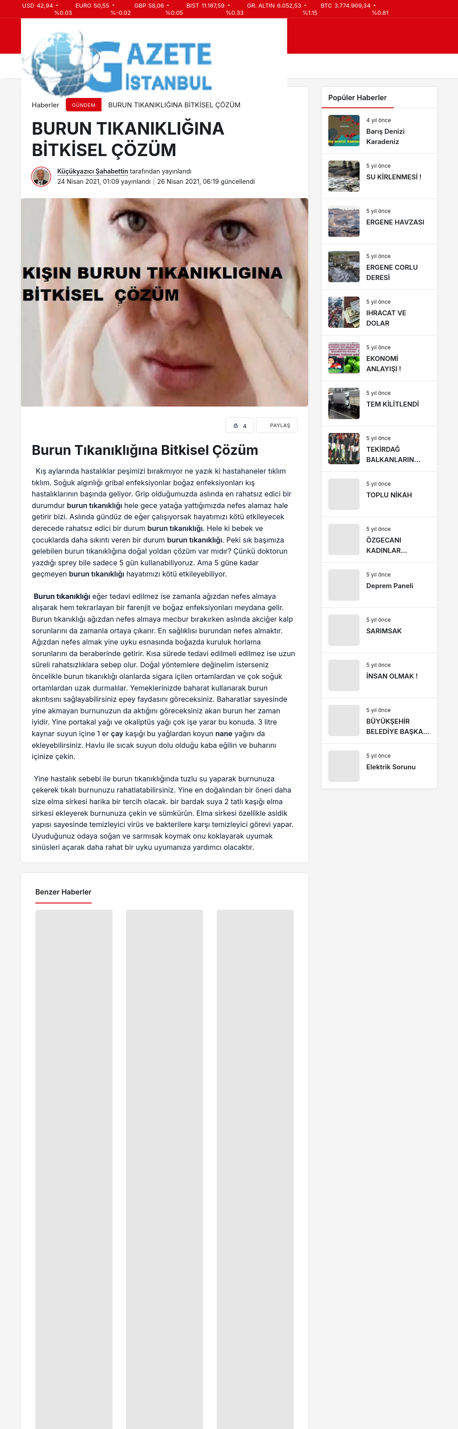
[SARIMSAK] (379, 630)
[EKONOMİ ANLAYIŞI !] (379, 358)
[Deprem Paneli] (379, 585)
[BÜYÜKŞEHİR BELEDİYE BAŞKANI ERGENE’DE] (379, 720)
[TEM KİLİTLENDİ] (379, 403)
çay (117, 733)
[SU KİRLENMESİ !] (379, 176)
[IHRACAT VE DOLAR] (379, 312)
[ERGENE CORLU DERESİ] (379, 266)
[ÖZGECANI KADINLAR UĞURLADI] (379, 539)
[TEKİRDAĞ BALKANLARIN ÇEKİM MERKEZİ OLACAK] (379, 448)
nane (224, 733)
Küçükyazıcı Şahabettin (92, 171)
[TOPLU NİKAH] (379, 494)
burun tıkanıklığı (95, 505)
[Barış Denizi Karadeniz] (379, 130)
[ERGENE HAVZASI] (379, 221)
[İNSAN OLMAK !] (379, 675)
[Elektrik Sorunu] (379, 766)
